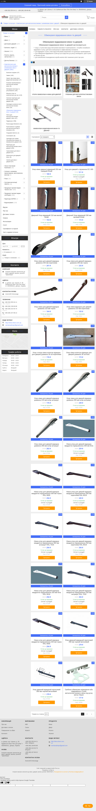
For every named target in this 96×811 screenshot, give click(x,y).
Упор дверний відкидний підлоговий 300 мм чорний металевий (46, 690)
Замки (8, 75)
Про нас (56, 29)
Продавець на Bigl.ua (48, 770)
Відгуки (5, 207)
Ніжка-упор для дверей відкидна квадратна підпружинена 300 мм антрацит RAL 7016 (46, 543)
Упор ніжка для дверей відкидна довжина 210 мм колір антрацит (46, 399)
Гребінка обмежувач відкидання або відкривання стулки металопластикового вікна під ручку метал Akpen (79, 692)
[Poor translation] (7, 782)
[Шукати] (66, 17)
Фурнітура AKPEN (10, 199)
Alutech (27, 730)
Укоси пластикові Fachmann (9, 166)
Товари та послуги (9, 23)
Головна (32, 29)
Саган (27, 727)
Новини (5, 218)
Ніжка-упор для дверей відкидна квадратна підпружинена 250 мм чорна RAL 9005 (47, 642)
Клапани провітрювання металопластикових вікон (13, 84)
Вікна (6, 36)
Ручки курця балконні (12, 124)
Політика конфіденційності (76, 772)
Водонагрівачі (8, 202)
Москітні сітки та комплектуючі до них (12, 94)
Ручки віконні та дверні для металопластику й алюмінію (13, 128)
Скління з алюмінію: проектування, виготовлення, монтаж (13, 173)
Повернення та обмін (8, 730)
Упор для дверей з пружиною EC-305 (79, 169)
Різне (6, 178)
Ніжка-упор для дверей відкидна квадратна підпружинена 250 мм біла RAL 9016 (46, 592)
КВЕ (26, 724)
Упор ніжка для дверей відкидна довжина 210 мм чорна (46, 308)
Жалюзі (6, 51)
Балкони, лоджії (9, 47)
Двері (6, 40)
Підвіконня (9, 121)
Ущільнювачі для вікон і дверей (13, 151)
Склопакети (9, 135)
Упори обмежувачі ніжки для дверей (46, 94)
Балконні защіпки (11, 72)
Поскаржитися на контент (61, 772)
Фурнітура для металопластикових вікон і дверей (14, 146)
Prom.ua (57, 768)
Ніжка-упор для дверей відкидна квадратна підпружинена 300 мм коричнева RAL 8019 (78, 493)
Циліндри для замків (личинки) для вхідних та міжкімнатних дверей (13, 140)
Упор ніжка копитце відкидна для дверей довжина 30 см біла (79, 353)
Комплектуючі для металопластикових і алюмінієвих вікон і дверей (37, 23)
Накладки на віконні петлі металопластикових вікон (13, 105)
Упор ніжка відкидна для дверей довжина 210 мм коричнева (79, 308)
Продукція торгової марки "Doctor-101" (12, 188)
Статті (5, 225)
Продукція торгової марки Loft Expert (12, 194)
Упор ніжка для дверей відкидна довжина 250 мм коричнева (46, 262)
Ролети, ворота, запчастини (9, 56)
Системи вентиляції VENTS (10, 183)
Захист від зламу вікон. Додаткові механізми (13, 79)
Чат (88, 806)
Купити (47, 182)
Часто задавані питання (10, 232)
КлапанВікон (65, 5)
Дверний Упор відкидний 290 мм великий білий (78, 216)
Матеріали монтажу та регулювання (13, 89)
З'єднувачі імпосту (11, 133)
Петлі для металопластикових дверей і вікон (12, 116)
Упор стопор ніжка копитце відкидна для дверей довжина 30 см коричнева (46, 353)
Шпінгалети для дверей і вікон (13, 156)
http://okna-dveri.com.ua (13, 323)
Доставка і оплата (77, 29)
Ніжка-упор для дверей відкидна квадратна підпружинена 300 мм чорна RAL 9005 (47, 493)
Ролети (51, 730)
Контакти (64, 29)
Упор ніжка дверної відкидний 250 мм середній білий (46, 170)
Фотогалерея (7, 221)
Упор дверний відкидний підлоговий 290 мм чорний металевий (79, 641)
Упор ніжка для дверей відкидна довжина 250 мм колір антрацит (79, 399)
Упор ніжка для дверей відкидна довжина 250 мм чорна (79, 262)
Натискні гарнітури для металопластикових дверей (13, 99)
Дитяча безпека (9, 60)
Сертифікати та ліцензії (10, 228)
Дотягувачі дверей (10, 44)
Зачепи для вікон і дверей (11, 160)
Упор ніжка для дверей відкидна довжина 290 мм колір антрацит (46, 445)
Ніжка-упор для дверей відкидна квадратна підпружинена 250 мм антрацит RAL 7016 (78, 592)
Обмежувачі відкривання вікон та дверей (13, 111)
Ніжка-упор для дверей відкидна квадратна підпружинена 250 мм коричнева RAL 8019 (78, 543)
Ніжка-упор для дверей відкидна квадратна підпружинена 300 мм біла (79, 445)
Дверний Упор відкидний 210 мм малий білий (46, 216)
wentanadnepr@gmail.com (14, 325)
